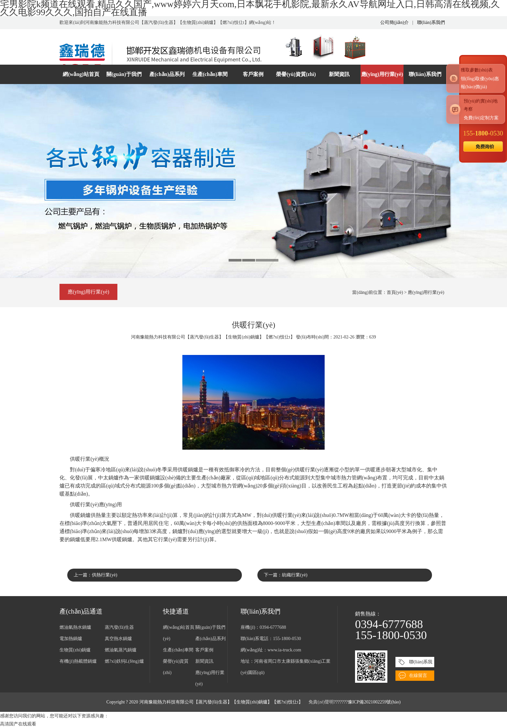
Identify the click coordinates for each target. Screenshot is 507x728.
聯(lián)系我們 (431, 22)
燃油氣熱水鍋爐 (75, 627)
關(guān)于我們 (123, 74)
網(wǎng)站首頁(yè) (81, 77)
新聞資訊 (339, 74)
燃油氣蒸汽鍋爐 (120, 650)
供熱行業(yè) (104, 575)
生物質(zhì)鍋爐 (75, 650)
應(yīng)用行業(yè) (382, 74)
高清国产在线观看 (18, 724)
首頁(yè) (395, 292)
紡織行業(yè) (294, 575)
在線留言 (418, 675)
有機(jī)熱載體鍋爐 (78, 661)
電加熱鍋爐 (70, 638)
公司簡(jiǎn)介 (394, 22)
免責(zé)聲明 (321, 702)
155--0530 (483, 133)
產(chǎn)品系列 (167, 74)
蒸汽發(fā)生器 (119, 627)
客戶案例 (253, 74)
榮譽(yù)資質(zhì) (296, 74)
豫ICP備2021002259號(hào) (374, 702)
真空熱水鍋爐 (118, 638)
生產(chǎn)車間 (210, 74)
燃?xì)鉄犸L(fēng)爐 (124, 661)
